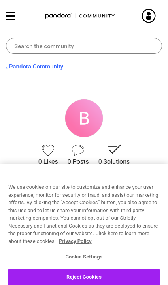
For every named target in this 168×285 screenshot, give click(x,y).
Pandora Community (80, 16)
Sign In (158, 15)
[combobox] (84, 46)
